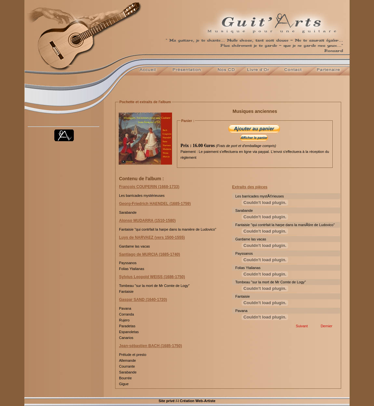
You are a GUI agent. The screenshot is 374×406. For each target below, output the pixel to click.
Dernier (327, 326)
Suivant (303, 326)
